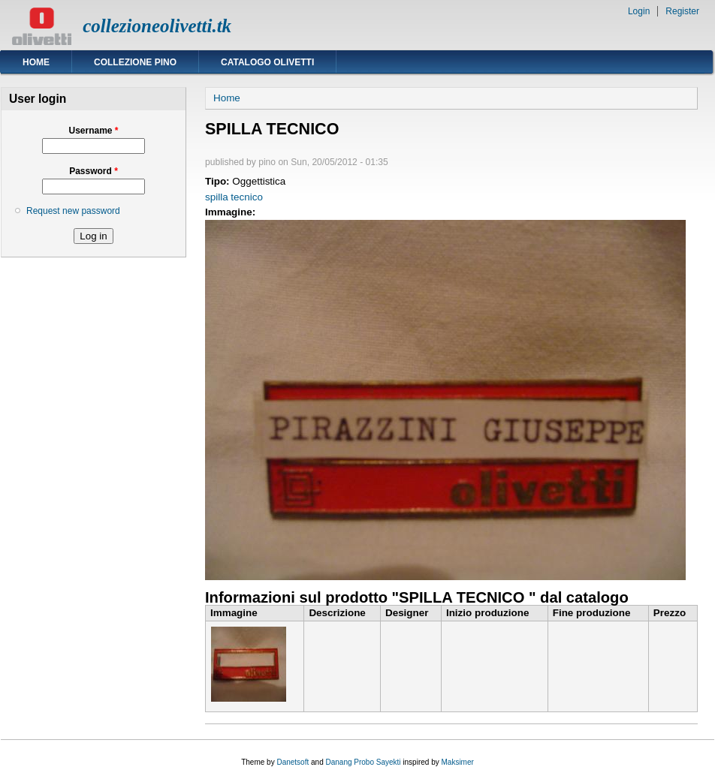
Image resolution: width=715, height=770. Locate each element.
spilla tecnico (234, 197)
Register (682, 11)
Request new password (73, 211)
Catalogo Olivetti (267, 62)
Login (639, 11)
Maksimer (457, 762)
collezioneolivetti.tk (157, 26)
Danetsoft (292, 762)
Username (93, 130)
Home (36, 62)
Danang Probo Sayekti (362, 762)
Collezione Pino (135, 62)
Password (93, 171)
